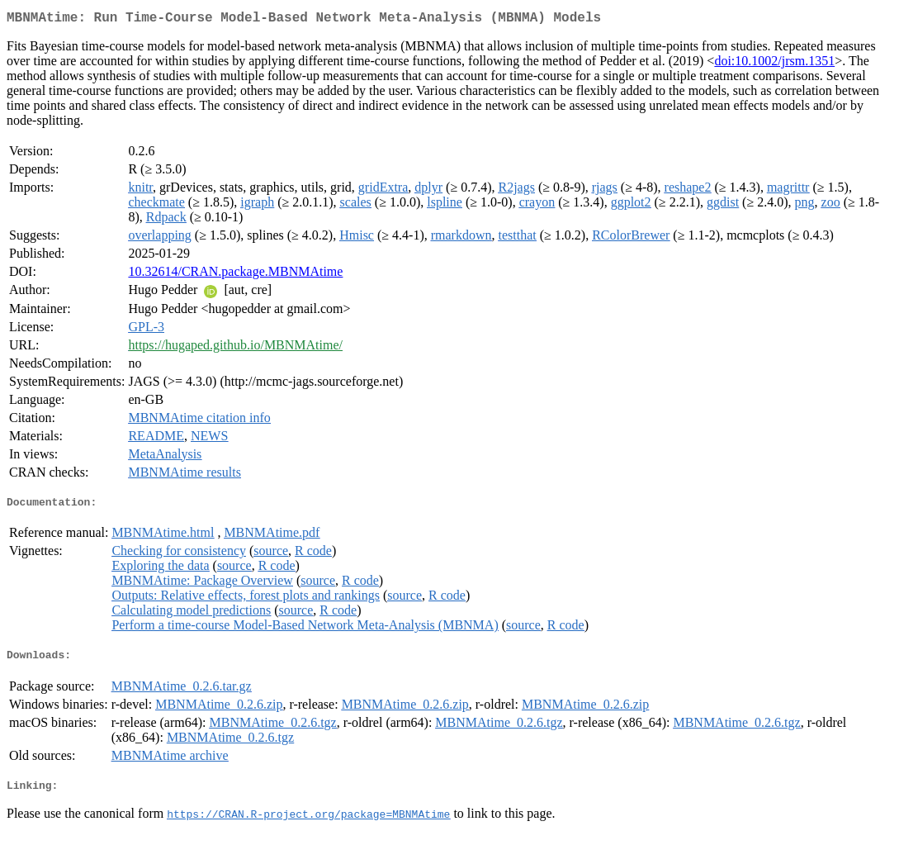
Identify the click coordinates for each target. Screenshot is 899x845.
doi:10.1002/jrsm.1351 (774, 64)
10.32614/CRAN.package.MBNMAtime (235, 275)
